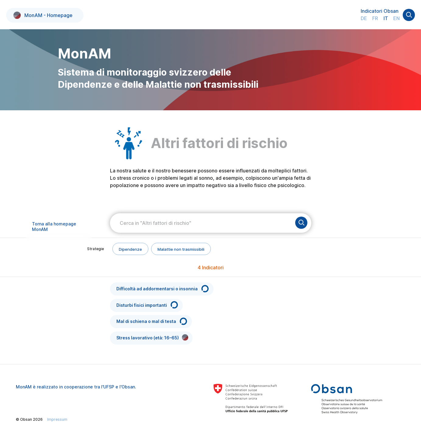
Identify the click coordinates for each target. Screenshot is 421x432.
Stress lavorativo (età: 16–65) (152, 337)
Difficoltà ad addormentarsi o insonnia (163, 288)
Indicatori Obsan (379, 11)
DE (364, 18)
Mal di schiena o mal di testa (152, 321)
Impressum (57, 419)
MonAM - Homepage (43, 15)
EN (396, 18)
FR (375, 18)
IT (386, 18)
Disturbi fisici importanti (147, 305)
